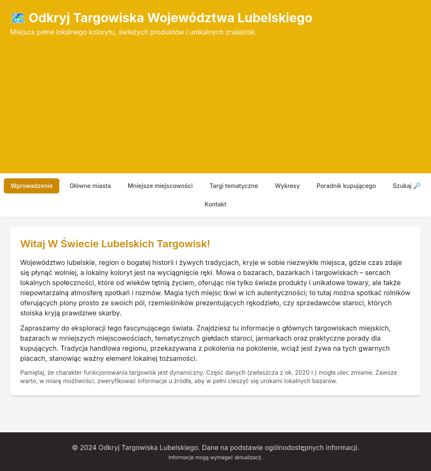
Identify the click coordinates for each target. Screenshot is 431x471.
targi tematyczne (234, 185)
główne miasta (90, 185)
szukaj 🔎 (406, 185)
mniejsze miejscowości (160, 185)
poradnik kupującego (346, 185)
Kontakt (215, 204)
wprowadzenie (32, 185)
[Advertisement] (215, 100)
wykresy (287, 185)
